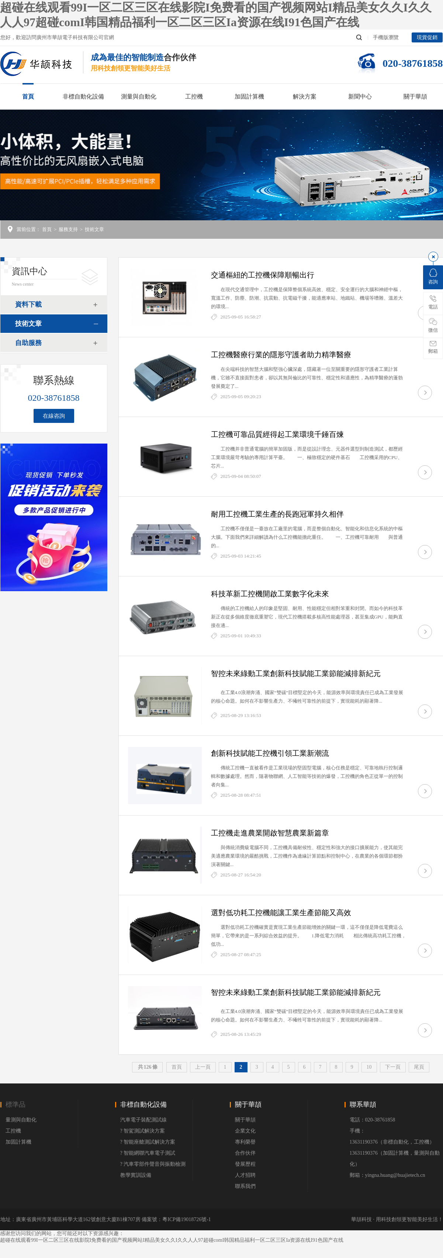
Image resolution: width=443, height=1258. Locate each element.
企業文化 (245, 1131)
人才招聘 (245, 1175)
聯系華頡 (363, 1104)
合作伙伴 (245, 1153)
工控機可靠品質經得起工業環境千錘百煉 (277, 434)
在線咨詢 (54, 416)
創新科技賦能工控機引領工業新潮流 (270, 753)
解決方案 (304, 96)
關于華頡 (415, 96)
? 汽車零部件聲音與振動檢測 (153, 1164)
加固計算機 (249, 96)
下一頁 (393, 1067)
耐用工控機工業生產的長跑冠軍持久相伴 (277, 514)
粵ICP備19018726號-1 (186, 1219)
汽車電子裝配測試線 (143, 1120)
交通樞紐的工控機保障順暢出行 (262, 275)
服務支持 (68, 229)
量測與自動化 (21, 1120)
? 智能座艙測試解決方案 (148, 1142)
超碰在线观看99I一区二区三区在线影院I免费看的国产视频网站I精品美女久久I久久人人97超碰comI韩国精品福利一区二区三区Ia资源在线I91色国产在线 (171, 1240)
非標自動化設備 (83, 96)
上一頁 (203, 1067)
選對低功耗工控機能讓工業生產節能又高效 (281, 913)
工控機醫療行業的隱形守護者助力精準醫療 (281, 355)
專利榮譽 (245, 1142)
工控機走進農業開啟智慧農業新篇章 (270, 833)
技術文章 (94, 229)
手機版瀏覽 (386, 37)
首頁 (28, 96)
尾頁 (419, 1067)
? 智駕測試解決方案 (142, 1131)
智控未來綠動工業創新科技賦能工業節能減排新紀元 (296, 673)
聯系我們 (245, 1186)
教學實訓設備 (135, 1175)
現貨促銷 (427, 37)
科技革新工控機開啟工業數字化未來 (270, 594)
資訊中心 (29, 271)
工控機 (194, 96)
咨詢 (433, 277)
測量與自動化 (138, 96)
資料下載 (28, 304)
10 (369, 1067)
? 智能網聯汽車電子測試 (148, 1153)
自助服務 (28, 343)
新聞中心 (360, 96)
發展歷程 (245, 1164)
